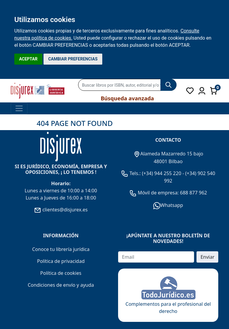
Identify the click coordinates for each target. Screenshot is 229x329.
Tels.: (131, 173)
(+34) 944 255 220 (161, 173)
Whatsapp (168, 205)
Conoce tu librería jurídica (61, 249)
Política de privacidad (61, 261)
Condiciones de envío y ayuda (61, 285)
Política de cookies (60, 273)
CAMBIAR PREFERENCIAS (73, 59)
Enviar (207, 257)
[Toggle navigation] (19, 108)
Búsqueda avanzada (127, 98)
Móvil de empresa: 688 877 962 (172, 192)
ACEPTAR (28, 59)
